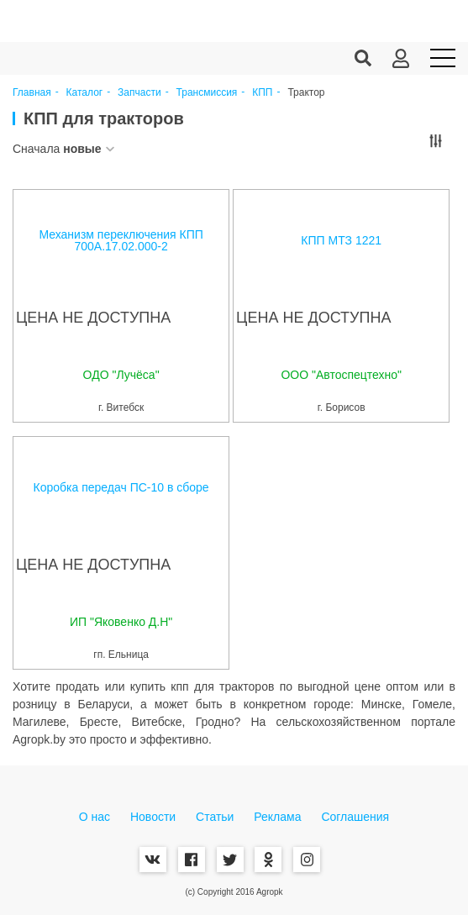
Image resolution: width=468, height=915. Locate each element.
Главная (32, 92)
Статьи (215, 816)
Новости (153, 816)
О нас (94, 816)
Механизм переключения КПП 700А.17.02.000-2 (120, 240)
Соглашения (355, 816)
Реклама (277, 816)
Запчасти (139, 92)
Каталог (84, 92)
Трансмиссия (207, 92)
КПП (262, 92)
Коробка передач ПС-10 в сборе (121, 487)
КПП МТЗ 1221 (341, 240)
